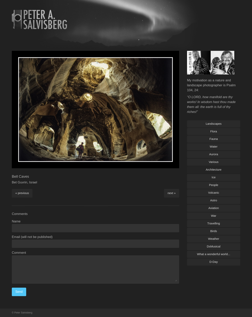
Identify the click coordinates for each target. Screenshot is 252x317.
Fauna (213, 138)
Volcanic (213, 192)
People (213, 185)
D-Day (213, 261)
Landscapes (214, 123)
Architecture (213, 169)
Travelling (213, 223)
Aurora (213, 154)
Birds (213, 231)
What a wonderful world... (213, 254)
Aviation (213, 208)
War (213, 215)
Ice (214, 177)
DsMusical (213, 246)
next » (172, 193)
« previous (22, 193)
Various (214, 162)
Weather (213, 238)
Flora (213, 131)
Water (213, 146)
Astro (213, 200)
